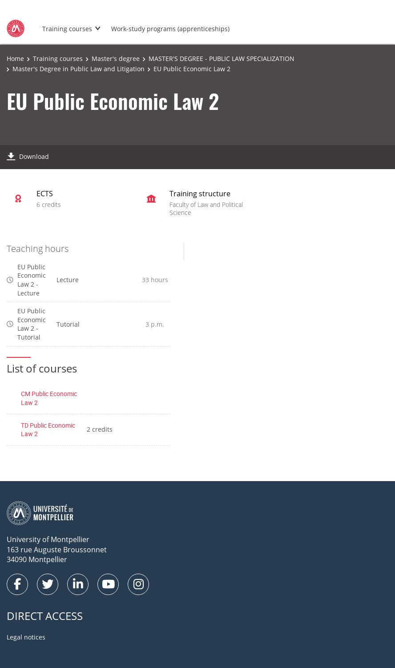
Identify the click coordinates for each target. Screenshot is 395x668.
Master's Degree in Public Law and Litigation (78, 69)
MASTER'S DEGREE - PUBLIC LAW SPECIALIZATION (221, 58)
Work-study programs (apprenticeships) (170, 28)
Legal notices (26, 637)
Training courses (67, 28)
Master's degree (116, 58)
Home (15, 58)
